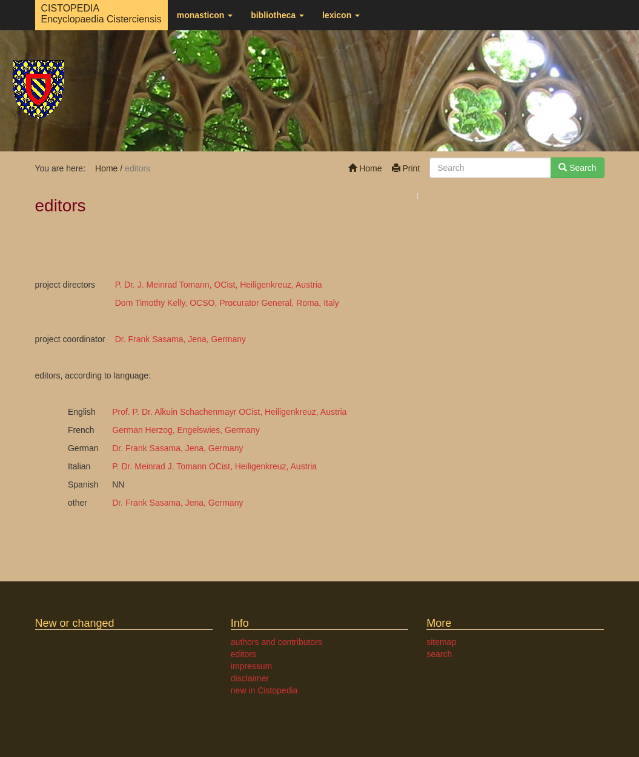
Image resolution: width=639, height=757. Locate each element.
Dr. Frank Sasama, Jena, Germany (180, 339)
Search (577, 168)
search (439, 654)
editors (243, 654)
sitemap (441, 642)
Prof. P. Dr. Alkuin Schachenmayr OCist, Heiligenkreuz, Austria (229, 412)
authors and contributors (276, 642)
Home (365, 168)
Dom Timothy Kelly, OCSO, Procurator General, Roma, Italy (227, 303)
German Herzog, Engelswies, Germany (186, 430)
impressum (251, 666)
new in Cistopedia (264, 690)
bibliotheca (277, 15)
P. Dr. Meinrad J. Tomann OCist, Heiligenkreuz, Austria (214, 466)
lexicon (341, 15)
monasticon (205, 15)
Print (406, 168)
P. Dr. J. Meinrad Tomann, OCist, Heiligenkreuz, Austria (218, 284)
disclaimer (250, 678)
